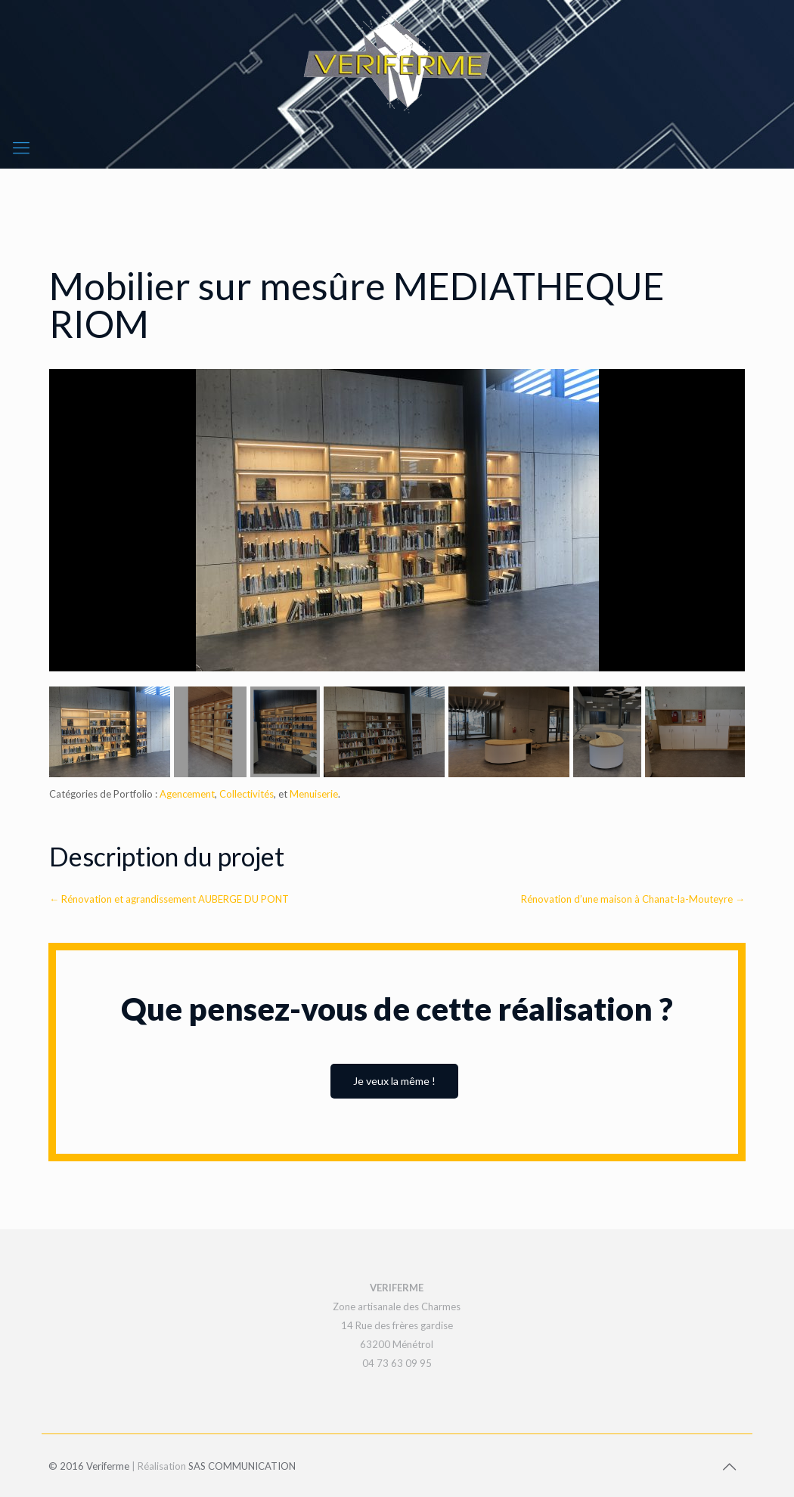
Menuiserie (314, 794)
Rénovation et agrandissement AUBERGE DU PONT (169, 899)
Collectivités (246, 794)
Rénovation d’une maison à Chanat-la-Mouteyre (633, 899)
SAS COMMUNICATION (242, 1466)
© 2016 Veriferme (88, 1466)
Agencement (187, 794)
